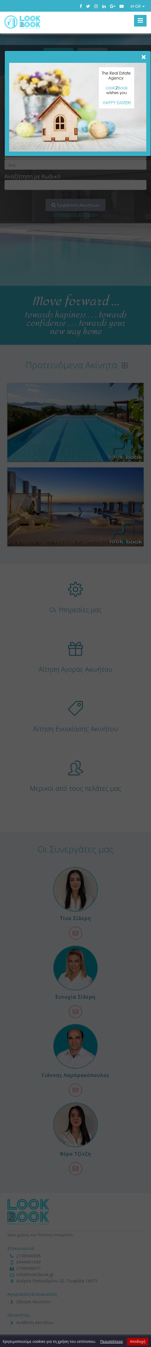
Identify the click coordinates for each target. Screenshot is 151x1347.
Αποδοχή (137, 1341)
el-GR (137, 6)
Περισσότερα (111, 1341)
